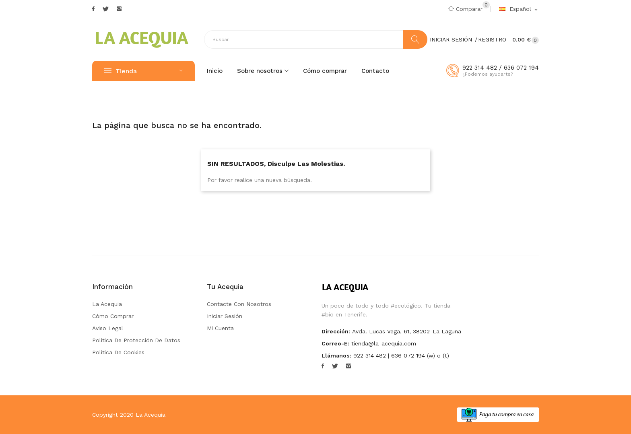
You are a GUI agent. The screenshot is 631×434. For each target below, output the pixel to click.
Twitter (106, 9)
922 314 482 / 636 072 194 (500, 67)
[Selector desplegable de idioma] (519, 9)
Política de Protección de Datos (136, 340)
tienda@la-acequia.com (383, 343)
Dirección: (336, 331)
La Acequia (107, 304)
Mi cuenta (220, 328)
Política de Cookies (118, 352)
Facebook (93, 9)
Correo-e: (335, 343)
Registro (492, 39)
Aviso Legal (107, 328)
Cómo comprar (113, 316)
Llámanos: (336, 355)
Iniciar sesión (224, 316)
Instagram (119, 9)
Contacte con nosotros (239, 304)
